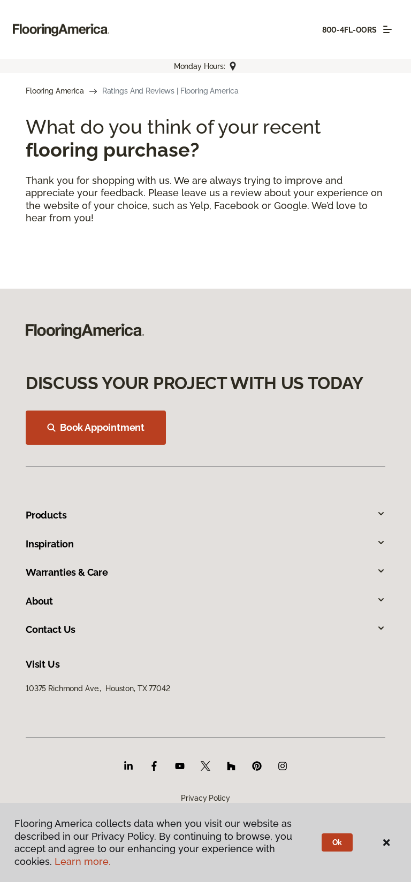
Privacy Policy (205, 798)
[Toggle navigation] (387, 29)
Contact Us (205, 629)
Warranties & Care (205, 572)
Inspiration (205, 544)
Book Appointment (95, 427)
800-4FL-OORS (349, 30)
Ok (337, 842)
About (205, 601)
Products (205, 515)
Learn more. (83, 861)
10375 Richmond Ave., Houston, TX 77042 (98, 688)
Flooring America (55, 91)
